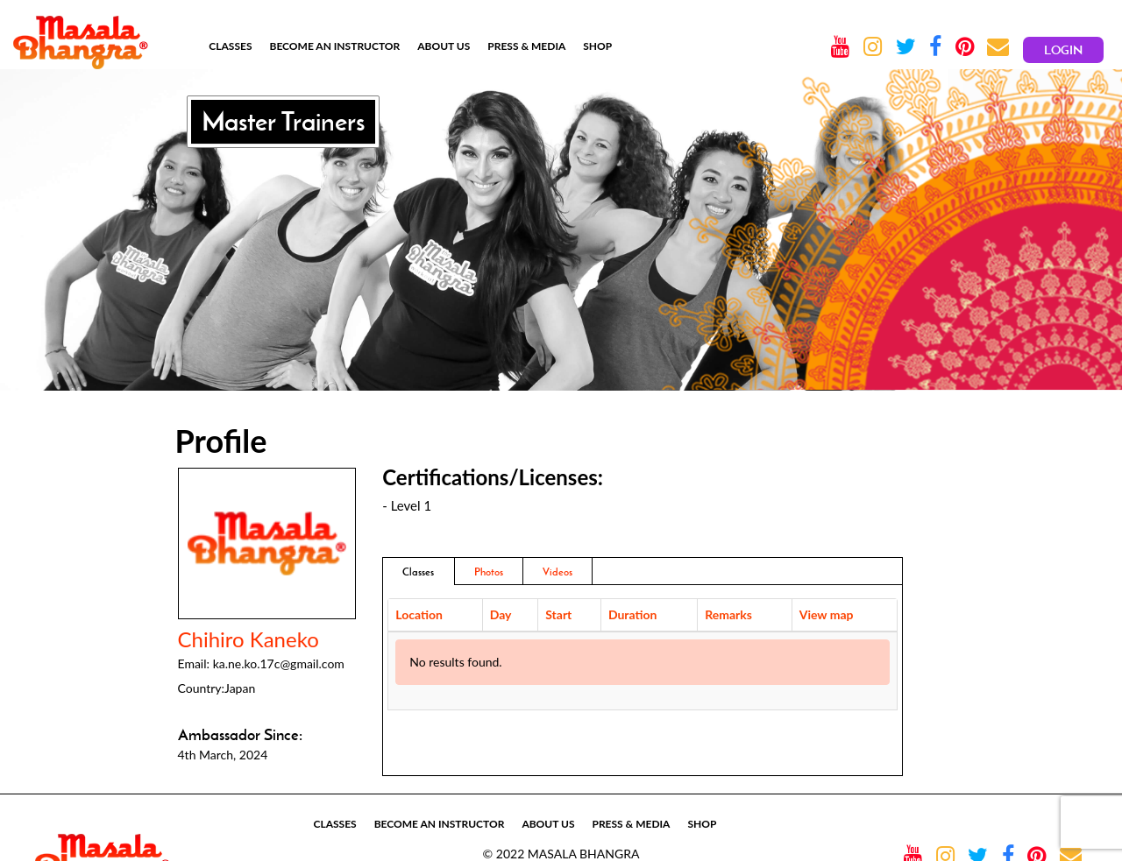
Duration (632, 614)
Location (419, 614)
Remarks (728, 614)
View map (826, 614)
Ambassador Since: (240, 735)
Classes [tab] (418, 571)
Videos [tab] (557, 571)
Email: (194, 663)
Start (558, 614)
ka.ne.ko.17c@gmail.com (278, 663)
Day (501, 614)
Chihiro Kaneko (248, 639)
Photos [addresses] (488, 571)
